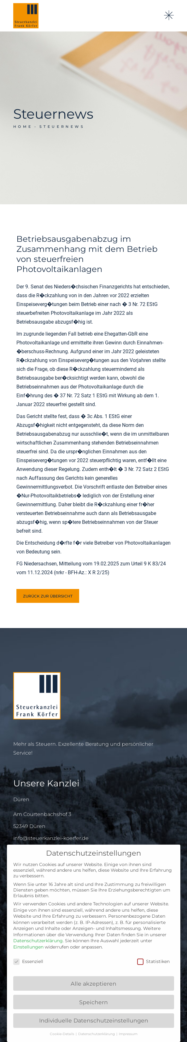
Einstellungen (28, 947)
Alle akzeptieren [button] (93, 983)
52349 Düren (29, 826)
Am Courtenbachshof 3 (42, 814)
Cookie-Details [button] (62, 1034)
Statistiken (153, 961)
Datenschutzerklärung (38, 940)
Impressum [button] (128, 1034)
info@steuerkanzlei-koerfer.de (51, 838)
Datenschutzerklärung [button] (97, 1034)
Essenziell (28, 961)
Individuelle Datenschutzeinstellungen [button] (93, 1020)
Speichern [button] (93, 1002)
